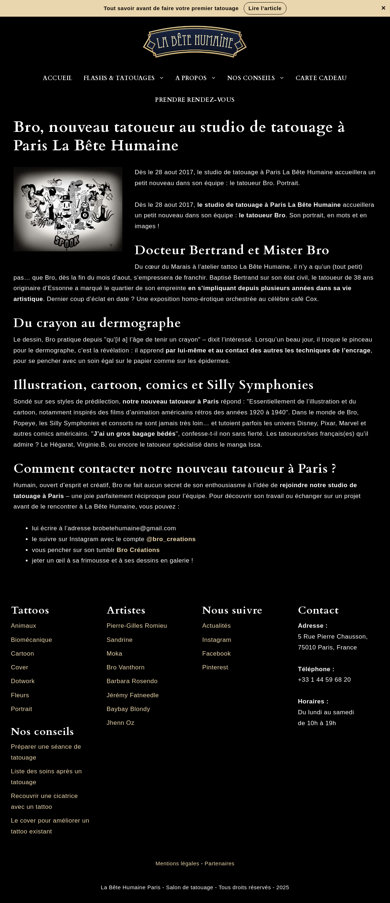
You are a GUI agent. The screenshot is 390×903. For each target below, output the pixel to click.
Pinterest (215, 667)
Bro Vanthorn (126, 667)
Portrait (21, 709)
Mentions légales (177, 863)
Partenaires (220, 863)
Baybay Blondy (128, 709)
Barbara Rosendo (132, 681)
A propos (198, 78)
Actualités (216, 625)
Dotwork (23, 681)
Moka (115, 653)
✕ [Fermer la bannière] (383, 8)
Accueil (58, 78)
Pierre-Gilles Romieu (137, 625)
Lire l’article (264, 8)
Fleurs (20, 695)
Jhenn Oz (121, 722)
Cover (19, 667)
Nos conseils (258, 78)
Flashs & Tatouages (127, 78)
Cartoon (22, 653)
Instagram (216, 639)
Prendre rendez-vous (195, 100)
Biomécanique (31, 639)
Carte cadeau (321, 78)
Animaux (23, 625)
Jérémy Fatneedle (133, 695)
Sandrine (120, 639)
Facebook (216, 653)
